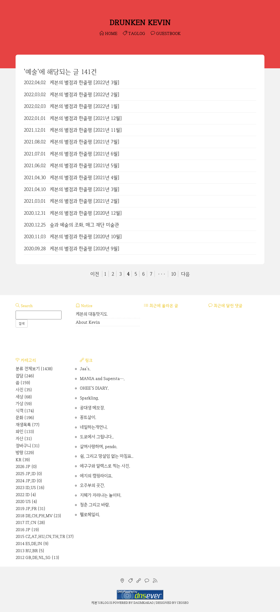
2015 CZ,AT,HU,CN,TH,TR (45, 536)
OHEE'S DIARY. (94, 388)
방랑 (25, 452)
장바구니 (28, 446)
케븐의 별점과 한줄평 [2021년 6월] (84, 154)
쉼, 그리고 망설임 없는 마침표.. (106, 456)
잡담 (25, 376)
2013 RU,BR (30, 551)
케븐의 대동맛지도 (91, 314)
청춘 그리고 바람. (95, 505)
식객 (25, 411)
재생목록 (28, 425)
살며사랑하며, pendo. (98, 446)
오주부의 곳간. (92, 485)
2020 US (26, 501)
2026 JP (26, 466)
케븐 (94, 603)
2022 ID (26, 495)
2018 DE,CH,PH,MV (38, 516)
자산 (24, 439)
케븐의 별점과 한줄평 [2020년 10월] (86, 236)
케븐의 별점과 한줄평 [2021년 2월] (84, 201)
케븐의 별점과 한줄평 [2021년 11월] (86, 130)
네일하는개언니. (94, 427)
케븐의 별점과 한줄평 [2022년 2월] (84, 94)
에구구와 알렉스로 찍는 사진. (105, 466)
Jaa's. (85, 369)
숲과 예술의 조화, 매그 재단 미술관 (84, 225)
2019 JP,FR (30, 508)
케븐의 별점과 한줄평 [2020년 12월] (86, 213)
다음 (185, 274)
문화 (25, 417)
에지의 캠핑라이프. (96, 476)
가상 (24, 404)
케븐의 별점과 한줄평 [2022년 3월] (84, 82)
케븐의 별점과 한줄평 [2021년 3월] (84, 189)
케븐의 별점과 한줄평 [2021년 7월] (84, 142)
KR (23, 460)
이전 (94, 274)
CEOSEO (183, 603)
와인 (25, 431)
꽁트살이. (88, 417)
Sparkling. (89, 398)
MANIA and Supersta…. (102, 378)
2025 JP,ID (29, 473)
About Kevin (88, 322)
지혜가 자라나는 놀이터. (100, 495)
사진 (24, 390)
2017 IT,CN (30, 522)
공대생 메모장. (92, 408)
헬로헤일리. (90, 514)
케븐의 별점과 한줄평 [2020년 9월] (84, 248)
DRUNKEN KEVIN (140, 22)
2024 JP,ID (29, 481)
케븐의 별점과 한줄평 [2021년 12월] (86, 118)
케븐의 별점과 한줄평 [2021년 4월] (84, 177)
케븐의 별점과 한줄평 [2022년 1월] (84, 106)
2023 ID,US (30, 487)
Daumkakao (143, 603)
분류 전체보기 (34, 369)
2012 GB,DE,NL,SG (37, 557)
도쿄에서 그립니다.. (97, 437)
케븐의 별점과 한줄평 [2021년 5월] (84, 165)
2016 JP (27, 529)
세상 (24, 397)
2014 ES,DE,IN (32, 543)
